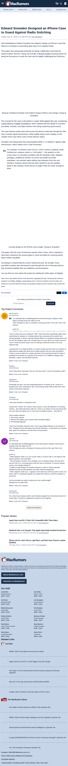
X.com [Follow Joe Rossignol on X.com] (40, 604)
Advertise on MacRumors (14, 581)
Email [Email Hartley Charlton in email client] (3, 620)
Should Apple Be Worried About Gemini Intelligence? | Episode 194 (32, 727)
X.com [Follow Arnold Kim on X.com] (7, 596)
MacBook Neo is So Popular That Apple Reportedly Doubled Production (37, 530)
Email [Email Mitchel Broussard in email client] (3, 612)
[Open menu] (2, 3)
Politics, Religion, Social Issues (21, 281)
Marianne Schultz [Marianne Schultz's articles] (39, 616)
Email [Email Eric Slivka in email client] (35, 596)
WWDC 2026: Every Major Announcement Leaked (26, 651)
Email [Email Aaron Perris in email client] (35, 636)
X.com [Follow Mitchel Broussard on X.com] (7, 612)
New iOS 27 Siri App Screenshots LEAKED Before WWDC (29, 682)
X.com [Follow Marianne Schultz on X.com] (40, 620)
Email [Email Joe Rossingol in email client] (35, 604)
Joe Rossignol (44, 523)
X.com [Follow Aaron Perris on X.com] (40, 636)
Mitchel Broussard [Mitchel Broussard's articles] (7, 608)
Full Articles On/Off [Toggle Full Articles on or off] (18, 762)
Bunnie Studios (45, 54)
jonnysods (13, 491)
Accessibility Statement (8, 759)
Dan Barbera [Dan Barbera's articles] (5, 624)
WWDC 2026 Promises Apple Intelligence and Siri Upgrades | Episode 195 (34, 717)
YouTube (9, 644)
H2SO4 (11, 439)
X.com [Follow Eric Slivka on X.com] (40, 596)
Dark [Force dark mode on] (45, 762)
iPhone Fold (23, 9)
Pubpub (60, 273)
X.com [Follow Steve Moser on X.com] (7, 636)
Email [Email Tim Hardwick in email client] (35, 612)
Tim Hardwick (36, 37)
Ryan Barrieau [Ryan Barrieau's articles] (38, 624)
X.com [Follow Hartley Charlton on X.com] (7, 620)
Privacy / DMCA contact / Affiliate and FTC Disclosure (16, 755)
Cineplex (12, 397)
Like (20, 360)
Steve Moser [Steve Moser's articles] (5, 632)
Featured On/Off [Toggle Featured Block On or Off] (6, 762)
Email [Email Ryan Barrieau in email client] (35, 628)
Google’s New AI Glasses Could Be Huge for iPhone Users (29, 692)
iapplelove (13, 379)
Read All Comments (34, 508)
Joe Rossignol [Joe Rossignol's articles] (38, 600)
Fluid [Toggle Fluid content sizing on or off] (27, 762)
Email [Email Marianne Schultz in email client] (35, 620)
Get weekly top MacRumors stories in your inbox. (34, 299)
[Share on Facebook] (64, 293)
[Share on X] (59, 293)
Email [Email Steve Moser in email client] (3, 636)
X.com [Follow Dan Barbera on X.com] (7, 628)
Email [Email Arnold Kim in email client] (3, 596)
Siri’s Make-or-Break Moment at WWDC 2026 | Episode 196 (29, 707)
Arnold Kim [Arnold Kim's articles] (4, 592)
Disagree (24, 360)
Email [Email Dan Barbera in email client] (3, 628)
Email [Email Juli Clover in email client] (3, 604)
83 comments (6, 293)
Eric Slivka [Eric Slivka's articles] (37, 592)
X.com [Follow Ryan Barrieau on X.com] (40, 628)
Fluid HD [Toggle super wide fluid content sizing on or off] (32, 762)
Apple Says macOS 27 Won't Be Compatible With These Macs (33, 520)
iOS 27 (48, 9)
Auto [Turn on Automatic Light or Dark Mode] (38, 762)
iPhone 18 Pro (8, 9)
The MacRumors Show (17, 699)
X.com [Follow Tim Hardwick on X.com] (40, 612)
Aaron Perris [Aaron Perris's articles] (38, 632)
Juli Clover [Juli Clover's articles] (4, 600)
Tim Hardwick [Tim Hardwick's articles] (38, 608)
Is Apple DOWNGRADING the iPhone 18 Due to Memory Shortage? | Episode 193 (37, 737)
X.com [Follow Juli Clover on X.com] (7, 604)
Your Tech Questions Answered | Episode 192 (25, 747)
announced (18, 51)
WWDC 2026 (36, 9)
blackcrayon (13, 313)
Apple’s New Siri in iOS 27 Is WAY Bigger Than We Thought (29, 661)
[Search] (62, 4)
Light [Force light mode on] (42, 762)
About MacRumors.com (13, 575)
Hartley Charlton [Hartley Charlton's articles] (6, 616)
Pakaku (12, 366)
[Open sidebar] (65, 4)
